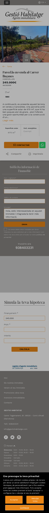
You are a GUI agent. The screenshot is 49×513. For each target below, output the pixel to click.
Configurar (24, 508)
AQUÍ (10, 488)
